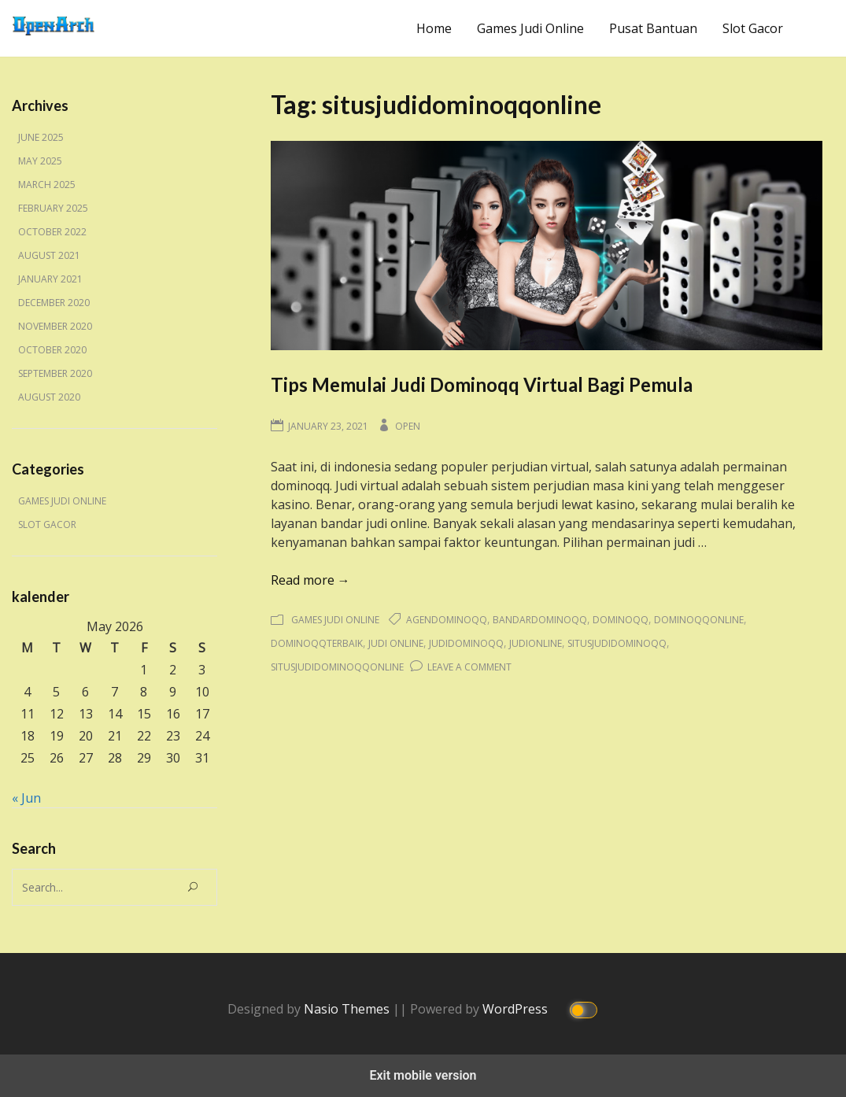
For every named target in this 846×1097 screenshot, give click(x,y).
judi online (395, 643)
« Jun (26, 798)
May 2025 (40, 161)
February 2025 (53, 208)
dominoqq (620, 619)
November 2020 (55, 326)
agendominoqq (446, 619)
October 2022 (52, 231)
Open (407, 426)
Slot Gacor (752, 28)
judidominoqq (466, 643)
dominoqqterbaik (317, 643)
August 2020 (49, 397)
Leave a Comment (469, 667)
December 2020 (54, 302)
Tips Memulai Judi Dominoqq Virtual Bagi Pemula (482, 384)
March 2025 (47, 184)
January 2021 (50, 279)
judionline (535, 643)
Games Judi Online (530, 28)
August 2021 (49, 255)
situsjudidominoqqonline (337, 667)
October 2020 (52, 349)
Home (434, 28)
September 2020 (55, 373)
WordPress (516, 1008)
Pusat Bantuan (653, 28)
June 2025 (41, 137)
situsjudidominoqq (617, 643)
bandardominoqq (540, 619)
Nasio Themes (348, 1008)
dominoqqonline (699, 619)
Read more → (310, 580)
